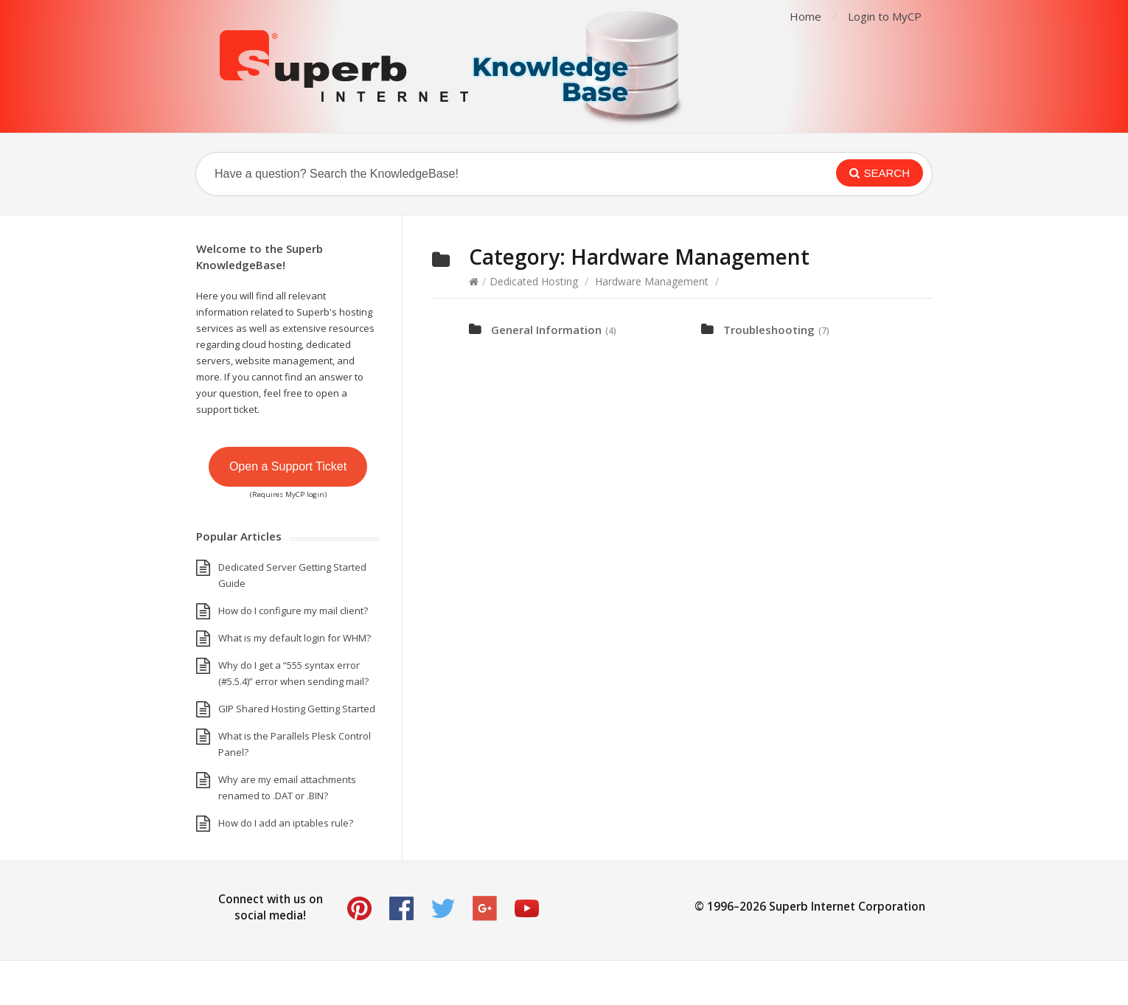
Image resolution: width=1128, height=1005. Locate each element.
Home (805, 16)
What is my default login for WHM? (294, 637)
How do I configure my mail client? (293, 610)
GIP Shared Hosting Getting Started (296, 708)
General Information (546, 329)
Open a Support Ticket (288, 466)
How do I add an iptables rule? (285, 823)
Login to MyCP (885, 16)
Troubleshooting (769, 329)
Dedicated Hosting (534, 281)
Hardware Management (652, 281)
